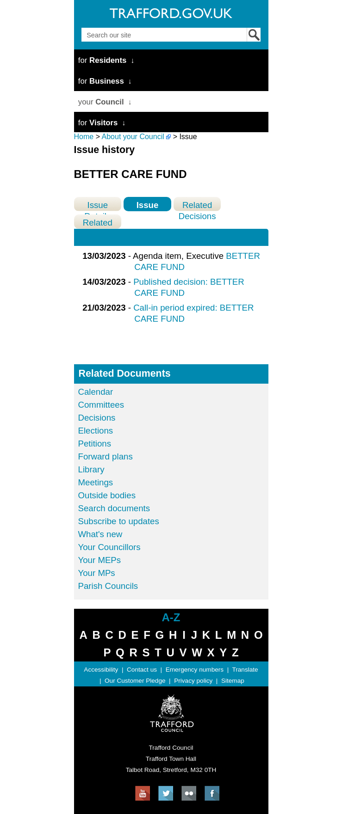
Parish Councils (108, 586)
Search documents (114, 508)
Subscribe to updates (118, 521)
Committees (101, 405)
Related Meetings (97, 223)
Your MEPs (99, 560)
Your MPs (96, 573)
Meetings (95, 482)
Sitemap (232, 680)
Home (84, 137)
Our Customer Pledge (135, 680)
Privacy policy (193, 680)
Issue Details (97, 205)
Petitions (95, 443)
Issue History (147, 205)
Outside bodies (107, 495)
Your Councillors (109, 547)
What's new (100, 534)
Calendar (95, 392)
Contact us (142, 669)
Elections (95, 430)
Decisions (97, 417)
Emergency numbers (195, 669)
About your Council (133, 137)
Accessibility (101, 669)
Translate (245, 669)
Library (91, 469)
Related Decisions (197, 205)
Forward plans (105, 456)
